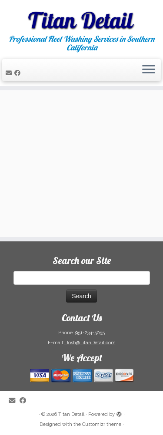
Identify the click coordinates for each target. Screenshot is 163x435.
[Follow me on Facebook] (18, 72)
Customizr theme (101, 424)
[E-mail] (10, 72)
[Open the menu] (148, 70)
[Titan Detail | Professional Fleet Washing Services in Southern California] (81, 17)
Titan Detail (71, 414)
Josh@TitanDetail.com (90, 343)
